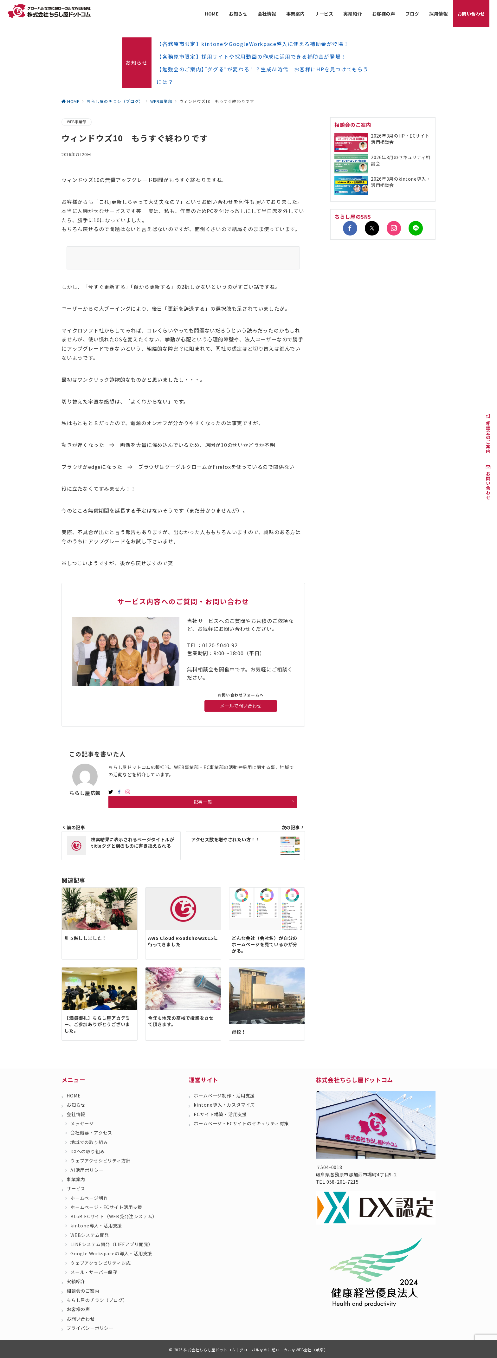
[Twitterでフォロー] (372, 228)
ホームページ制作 (89, 1198)
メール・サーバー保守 (93, 1272)
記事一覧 (244, 802)
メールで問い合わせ (240, 705)
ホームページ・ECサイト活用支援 (106, 1207)
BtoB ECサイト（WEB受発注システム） (113, 1216)
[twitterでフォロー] (110, 792)
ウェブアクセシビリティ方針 (100, 1160)
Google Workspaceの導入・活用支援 (111, 1253)
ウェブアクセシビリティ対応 (100, 1263)
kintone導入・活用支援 (96, 1225)
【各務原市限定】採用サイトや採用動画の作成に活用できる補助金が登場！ (251, 56)
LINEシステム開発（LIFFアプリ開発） (111, 1244)
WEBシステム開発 (89, 1235)
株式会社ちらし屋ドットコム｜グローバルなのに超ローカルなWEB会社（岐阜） (256, 1349)
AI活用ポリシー (86, 1170)
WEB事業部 (76, 121)
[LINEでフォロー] (416, 228)
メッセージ (82, 1123)
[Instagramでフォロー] (128, 792)
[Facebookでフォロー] (119, 792)
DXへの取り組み (87, 1151)
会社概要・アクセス (91, 1132)
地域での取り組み (89, 1142)
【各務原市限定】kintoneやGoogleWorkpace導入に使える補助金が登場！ (253, 44)
